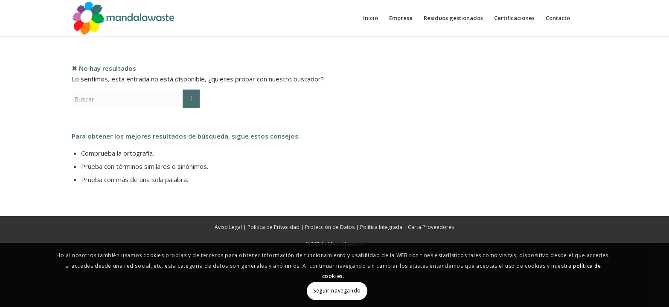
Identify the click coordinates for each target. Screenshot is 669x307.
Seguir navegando (337, 290)
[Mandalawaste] (124, 18)
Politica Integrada (381, 227)
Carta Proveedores (431, 227)
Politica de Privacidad (273, 227)
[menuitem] (371, 18)
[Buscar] (136, 99)
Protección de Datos (330, 227)
